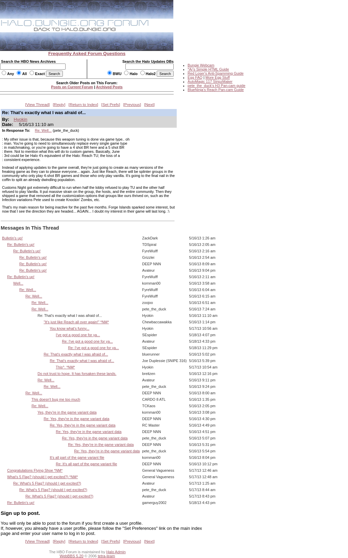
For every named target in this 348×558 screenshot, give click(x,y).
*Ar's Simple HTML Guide (208, 69)
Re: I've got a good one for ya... (87, 341)
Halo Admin (116, 552)
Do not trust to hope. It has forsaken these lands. (77, 374)
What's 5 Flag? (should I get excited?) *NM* (42, 477)
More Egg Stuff (217, 77)
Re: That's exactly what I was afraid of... (76, 354)
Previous (132, 104)
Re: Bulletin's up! (20, 244)
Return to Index (83, 104)
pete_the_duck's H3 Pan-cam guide (216, 86)
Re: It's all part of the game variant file (86, 464)
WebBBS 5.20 (72, 556)
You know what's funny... (69, 328)
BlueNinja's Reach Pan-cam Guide (216, 90)
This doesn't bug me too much (55, 399)
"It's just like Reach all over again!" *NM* (76, 322)
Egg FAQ (195, 77)
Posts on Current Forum (72, 87)
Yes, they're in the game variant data (67, 412)
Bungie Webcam (201, 65)
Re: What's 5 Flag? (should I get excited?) (47, 483)
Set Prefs (110, 104)
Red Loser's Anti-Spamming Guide (216, 73)
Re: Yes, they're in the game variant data (76, 419)
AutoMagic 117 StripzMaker (210, 81)
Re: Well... (43, 130)
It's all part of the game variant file (77, 457)
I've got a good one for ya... (78, 335)
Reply (59, 104)
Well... (18, 283)
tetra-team (106, 556)
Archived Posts (109, 87)
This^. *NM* (65, 367)
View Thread (37, 104)
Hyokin (20, 119)
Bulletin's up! (12, 238)
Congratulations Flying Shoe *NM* (35, 470)
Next (149, 104)
